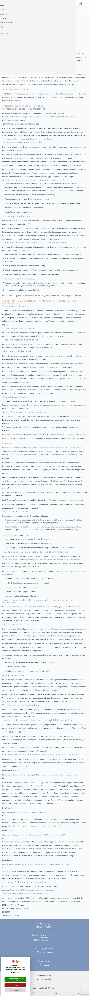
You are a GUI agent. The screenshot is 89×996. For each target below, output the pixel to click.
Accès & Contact (44, 952)
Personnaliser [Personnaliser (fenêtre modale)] (15, 990)
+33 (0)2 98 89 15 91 (44, 948)
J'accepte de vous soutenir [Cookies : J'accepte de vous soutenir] (15, 979)
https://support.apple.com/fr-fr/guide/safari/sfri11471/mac (25, 812)
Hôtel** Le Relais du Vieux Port (46, 937)
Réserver (34, 11)
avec (44, 988)
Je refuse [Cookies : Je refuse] (15, 985)
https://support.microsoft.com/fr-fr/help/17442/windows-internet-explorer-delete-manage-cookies (40, 775)
